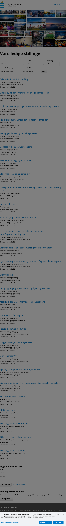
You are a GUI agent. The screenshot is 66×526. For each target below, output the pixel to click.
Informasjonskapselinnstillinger (10, 524)
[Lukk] (63, 516)
